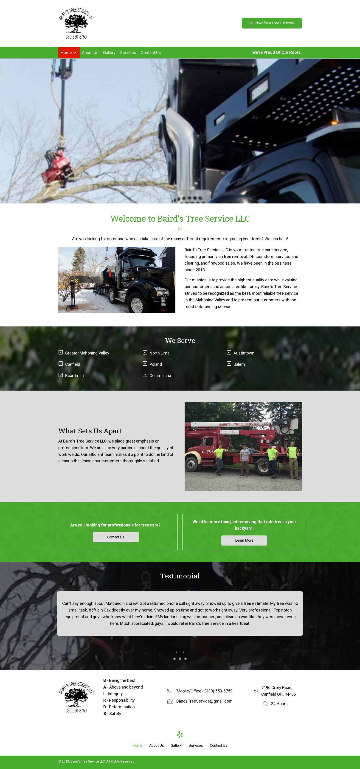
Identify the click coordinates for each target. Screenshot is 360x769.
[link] (69, 53)
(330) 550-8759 (219, 691)
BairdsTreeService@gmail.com (204, 701)
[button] (272, 23)
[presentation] (176, 652)
